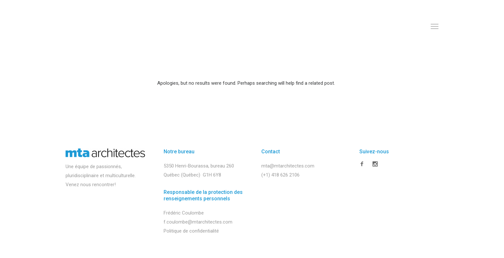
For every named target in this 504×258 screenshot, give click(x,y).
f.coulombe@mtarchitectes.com (198, 222)
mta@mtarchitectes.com (287, 166)
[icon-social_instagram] (375, 165)
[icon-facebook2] (363, 164)
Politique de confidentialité (191, 231)
